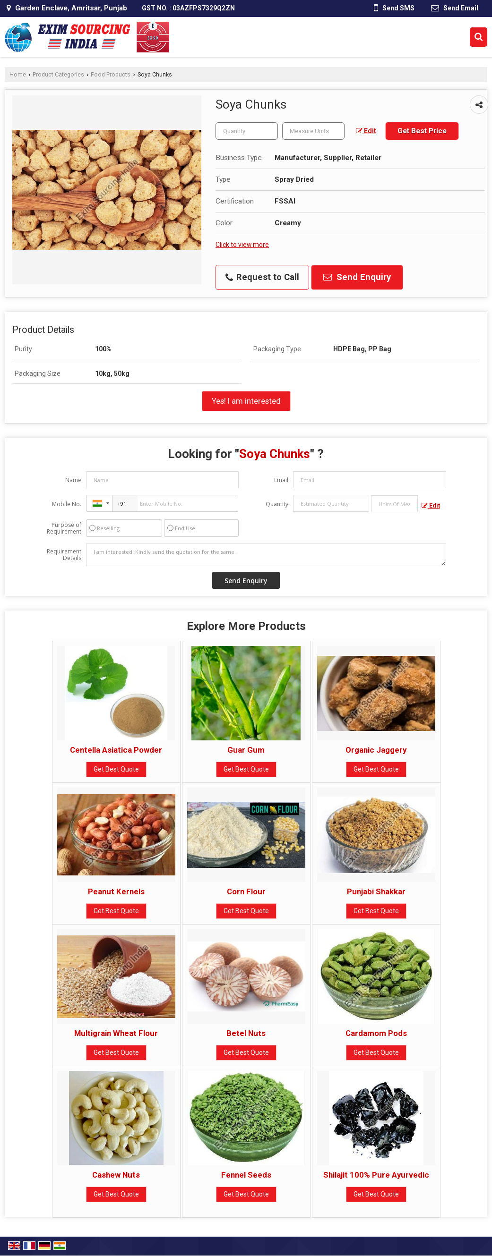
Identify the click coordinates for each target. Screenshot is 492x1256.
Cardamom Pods (376, 1033)
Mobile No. (66, 504)
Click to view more (242, 244)
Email (281, 480)
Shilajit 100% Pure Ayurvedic (376, 1175)
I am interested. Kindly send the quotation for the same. (266, 554)
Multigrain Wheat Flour (116, 1033)
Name (73, 480)
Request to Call (262, 277)
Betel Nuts (246, 1033)
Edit (366, 131)
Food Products (110, 74)
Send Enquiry (357, 277)
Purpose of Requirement (64, 528)
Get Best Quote (116, 769)
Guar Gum (246, 750)
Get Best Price (422, 131)
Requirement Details (64, 554)
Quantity (277, 504)
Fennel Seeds (246, 1175)
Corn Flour (246, 891)
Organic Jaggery (375, 750)
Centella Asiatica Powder (116, 750)
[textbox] (313, 131)
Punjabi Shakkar (376, 891)
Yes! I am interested (246, 401)
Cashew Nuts (116, 1175)
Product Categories (58, 74)
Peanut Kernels (116, 891)
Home (17, 74)
